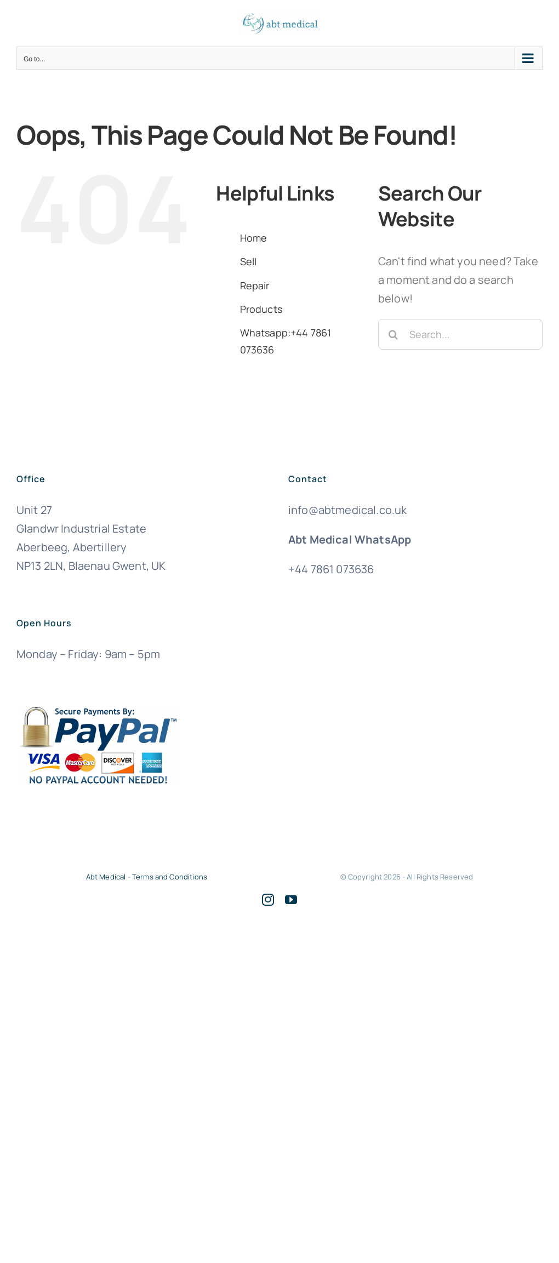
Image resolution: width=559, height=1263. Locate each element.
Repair (255, 285)
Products (261, 309)
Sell (248, 261)
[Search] (393, 334)
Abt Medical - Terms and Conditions (146, 877)
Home (253, 237)
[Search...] (460, 334)
